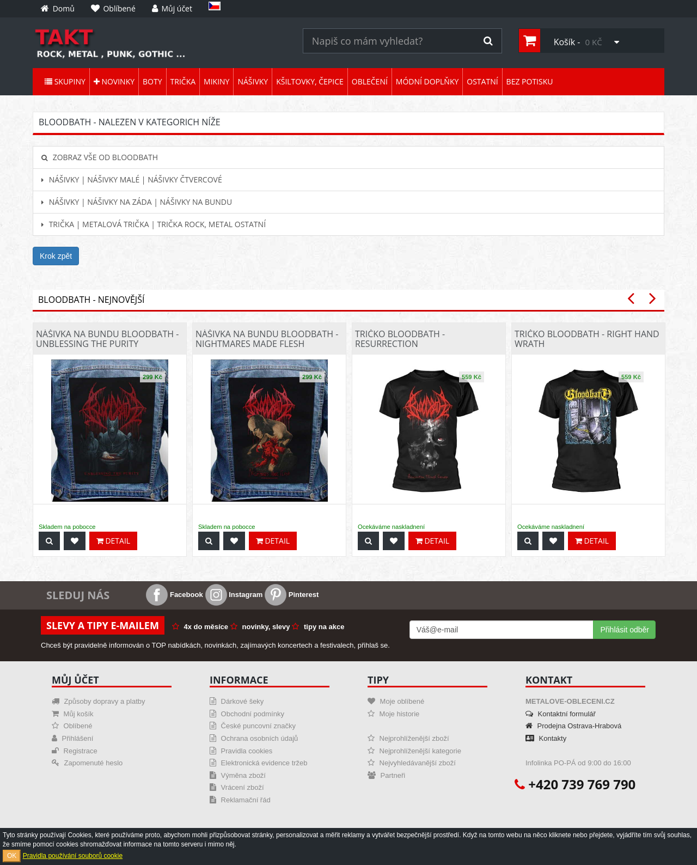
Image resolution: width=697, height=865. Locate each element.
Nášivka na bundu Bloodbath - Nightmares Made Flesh (266, 339)
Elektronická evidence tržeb (259, 763)
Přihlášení (72, 738)
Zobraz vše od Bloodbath (99, 157)
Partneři (386, 775)
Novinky (114, 81)
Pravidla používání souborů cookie (73, 856)
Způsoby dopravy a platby (98, 701)
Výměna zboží (238, 775)
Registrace (74, 751)
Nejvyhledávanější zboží (412, 763)
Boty (152, 81)
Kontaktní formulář (560, 714)
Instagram (234, 594)
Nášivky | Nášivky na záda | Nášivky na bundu (136, 202)
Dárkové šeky (237, 701)
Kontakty (545, 738)
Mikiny (216, 81)
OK (11, 856)
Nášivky (252, 81)
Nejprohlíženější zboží (408, 738)
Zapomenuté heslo (87, 763)
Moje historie (393, 714)
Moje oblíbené (396, 701)
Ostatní (482, 81)
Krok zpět (56, 256)
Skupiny (65, 81)
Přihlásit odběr (624, 629)
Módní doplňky (427, 81)
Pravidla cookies (241, 751)
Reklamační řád (240, 800)
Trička (183, 81)
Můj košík (73, 714)
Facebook (174, 594)
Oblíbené (72, 726)
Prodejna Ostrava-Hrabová (573, 726)
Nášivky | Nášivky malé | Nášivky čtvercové (131, 179)
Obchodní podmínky (247, 714)
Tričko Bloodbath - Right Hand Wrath (587, 339)
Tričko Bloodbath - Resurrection (400, 339)
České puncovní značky (253, 726)
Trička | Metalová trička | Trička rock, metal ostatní (153, 224)
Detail (113, 540)
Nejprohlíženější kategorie (414, 751)
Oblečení (370, 81)
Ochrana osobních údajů (254, 738)
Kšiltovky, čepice (310, 81)
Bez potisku (529, 81)
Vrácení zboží (237, 787)
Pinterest (292, 594)
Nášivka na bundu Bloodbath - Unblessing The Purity (107, 339)
